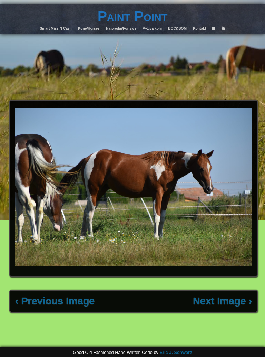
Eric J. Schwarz (175, 352)
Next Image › (222, 301)
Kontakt (199, 28)
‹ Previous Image (55, 301)
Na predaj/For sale (121, 28)
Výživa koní (152, 28)
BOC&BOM (177, 28)
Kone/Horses (89, 28)
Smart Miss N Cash (56, 28)
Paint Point (133, 16)
